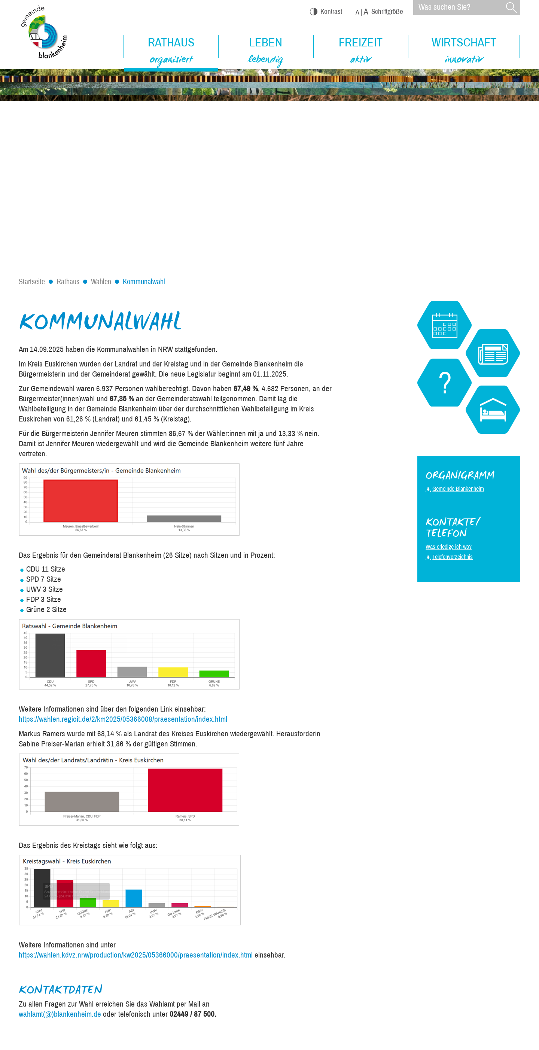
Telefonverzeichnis (452, 557)
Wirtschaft (464, 52)
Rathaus (171, 52)
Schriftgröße (379, 11)
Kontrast (326, 11)
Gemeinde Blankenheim (458, 489)
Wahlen (101, 281)
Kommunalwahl (144, 281)
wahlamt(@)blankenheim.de (60, 1014)
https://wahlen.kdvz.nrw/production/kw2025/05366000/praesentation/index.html (136, 955)
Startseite (32, 281)
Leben (266, 52)
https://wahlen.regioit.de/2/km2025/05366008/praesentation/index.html (123, 719)
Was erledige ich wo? (449, 547)
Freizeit (361, 52)
